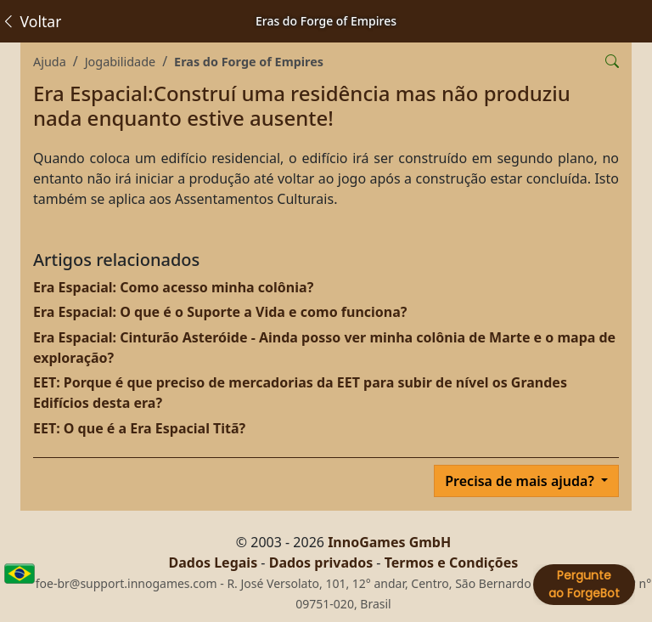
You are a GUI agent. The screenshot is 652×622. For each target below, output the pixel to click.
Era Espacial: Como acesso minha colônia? (173, 287)
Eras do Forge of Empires (248, 62)
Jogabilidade (120, 62)
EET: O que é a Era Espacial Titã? (139, 428)
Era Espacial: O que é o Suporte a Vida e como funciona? (220, 312)
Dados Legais (213, 562)
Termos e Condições (452, 562)
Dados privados (321, 562)
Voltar (31, 21)
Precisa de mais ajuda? (521, 481)
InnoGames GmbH (389, 542)
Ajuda (49, 62)
